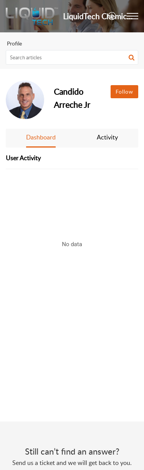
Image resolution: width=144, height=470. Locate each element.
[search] (72, 57)
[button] (112, 16)
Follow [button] (124, 91)
